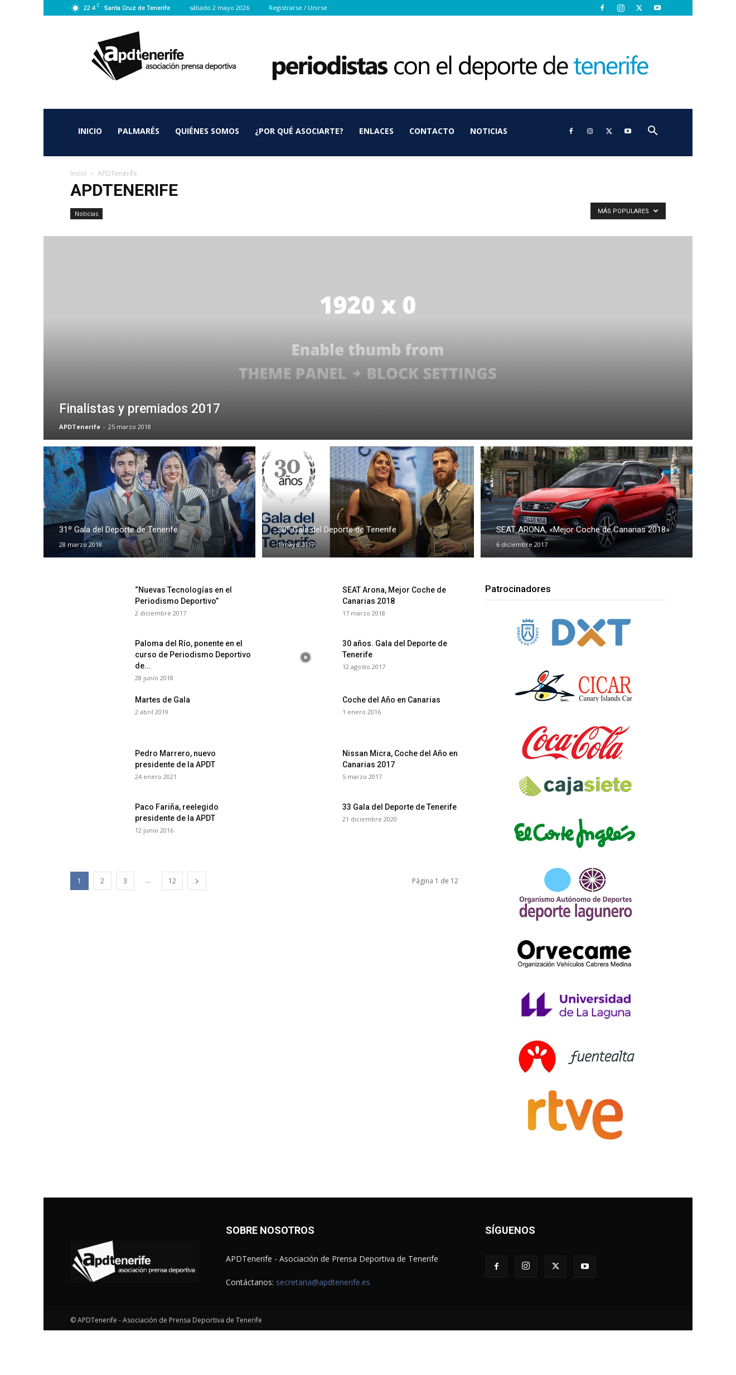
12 (172, 881)
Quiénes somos (207, 131)
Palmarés (138, 131)
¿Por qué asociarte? (299, 131)
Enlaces (376, 131)
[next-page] (196, 881)
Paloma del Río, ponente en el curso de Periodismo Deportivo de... (193, 654)
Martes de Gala (162, 699)
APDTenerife (79, 426)
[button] (652, 132)
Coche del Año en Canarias (391, 699)
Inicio (90, 131)
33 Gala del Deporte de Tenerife (399, 806)
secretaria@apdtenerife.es (323, 1282)
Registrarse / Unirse (298, 7)
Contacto (431, 131)
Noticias (488, 131)
